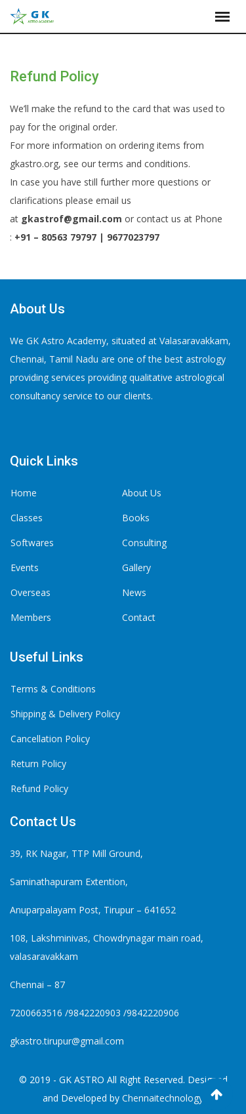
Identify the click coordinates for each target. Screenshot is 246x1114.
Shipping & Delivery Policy (65, 713)
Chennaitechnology (162, 1098)
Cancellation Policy (50, 738)
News (134, 592)
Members (30, 617)
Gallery (136, 567)
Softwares (32, 542)
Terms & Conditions (53, 689)
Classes (26, 517)
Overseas (30, 592)
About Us (141, 493)
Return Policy (38, 763)
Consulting (144, 542)
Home (23, 493)
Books (136, 517)
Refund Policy (39, 788)
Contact (138, 617)
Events (24, 567)
